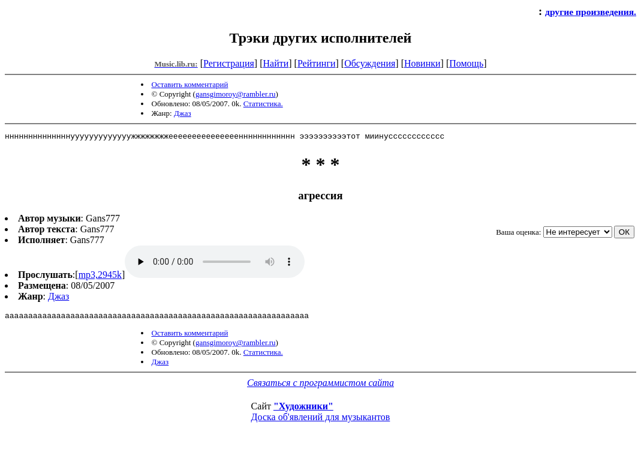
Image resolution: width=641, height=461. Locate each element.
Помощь (466, 63)
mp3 (215, 263)
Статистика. (263, 103)
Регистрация (228, 63)
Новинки (422, 63)
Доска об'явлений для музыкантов (320, 420)
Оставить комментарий (190, 84)
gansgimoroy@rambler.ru (235, 93)
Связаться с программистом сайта (320, 386)
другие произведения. (590, 12)
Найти (275, 63)
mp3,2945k (100, 276)
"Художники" (303, 410)
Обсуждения (369, 63)
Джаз (182, 113)
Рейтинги (316, 63)
